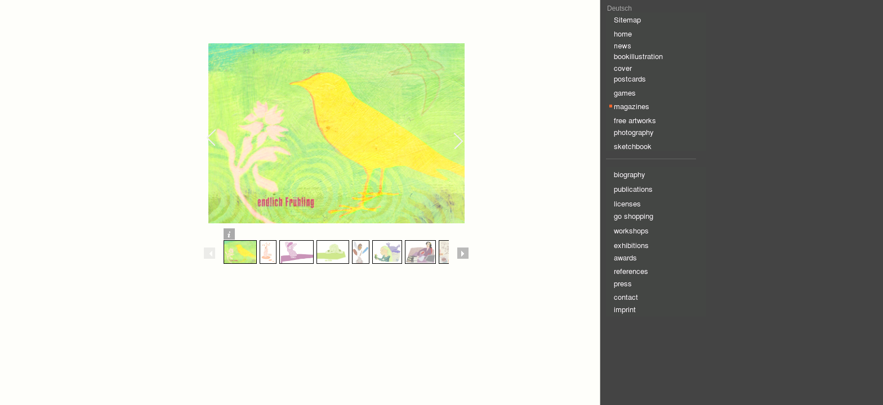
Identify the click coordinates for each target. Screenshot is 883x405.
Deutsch (619, 8)
